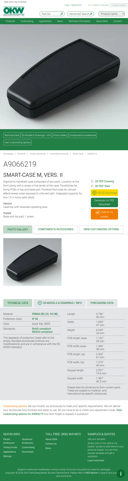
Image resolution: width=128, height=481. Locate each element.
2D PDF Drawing (104, 181)
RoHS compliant (41, 328)
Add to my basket (104, 214)
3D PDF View (102, 186)
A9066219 (92, 154)
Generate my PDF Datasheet (104, 202)
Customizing (27, 21)
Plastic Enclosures (8, 441)
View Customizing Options (17, 142)
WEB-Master (91, 472)
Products (10, 21)
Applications (45, 21)
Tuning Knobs (10, 447)
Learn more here (96, 460)
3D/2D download (104, 192)
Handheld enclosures (59, 154)
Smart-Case (78, 154)
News (60, 21)
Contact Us (51, 443)
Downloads (27, 451)
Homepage (8, 154)
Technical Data (11, 135)
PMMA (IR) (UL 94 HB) (45, 314)
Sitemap (7, 456)
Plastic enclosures (38, 154)
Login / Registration (73, 5)
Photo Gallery (60, 135)
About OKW (51, 439)
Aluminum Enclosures (27, 441)
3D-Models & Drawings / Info (36, 135)
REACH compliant (42, 331)
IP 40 (35, 318)
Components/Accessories (83, 135)
